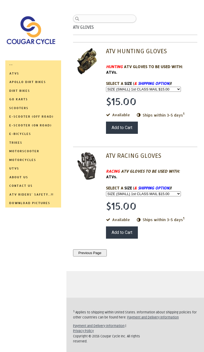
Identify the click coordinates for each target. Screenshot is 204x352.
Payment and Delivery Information (153, 317)
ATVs (14, 73)
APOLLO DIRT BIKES (27, 82)
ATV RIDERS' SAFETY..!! (31, 194)
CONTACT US (21, 186)
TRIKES (15, 142)
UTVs (14, 168)
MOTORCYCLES (22, 160)
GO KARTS (18, 99)
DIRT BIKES (19, 91)
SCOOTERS (18, 108)
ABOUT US (18, 177)
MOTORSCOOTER (24, 151)
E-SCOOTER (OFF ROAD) (31, 116)
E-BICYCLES (20, 134)
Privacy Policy (83, 331)
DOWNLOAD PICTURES (29, 203)
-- (11, 65)
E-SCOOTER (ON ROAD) (30, 125)
